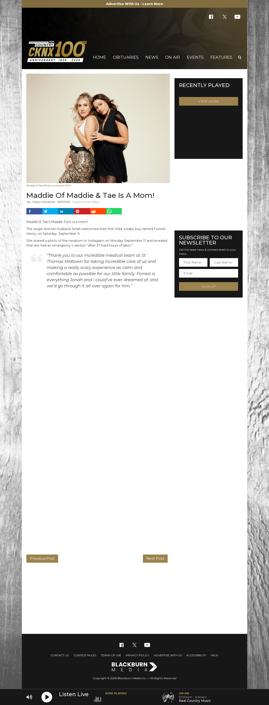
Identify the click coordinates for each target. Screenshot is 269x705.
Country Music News (85, 202)
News (151, 57)
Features (221, 57)
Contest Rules (84, 655)
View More (208, 101)
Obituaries (126, 57)
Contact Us (60, 655)
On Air (172, 57)
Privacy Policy (137, 655)
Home (99, 57)
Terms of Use (111, 655)
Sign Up (209, 286)
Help (214, 655)
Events (195, 57)
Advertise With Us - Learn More (134, 4)
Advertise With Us (168, 655)
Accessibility (196, 655)
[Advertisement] (134, 597)
